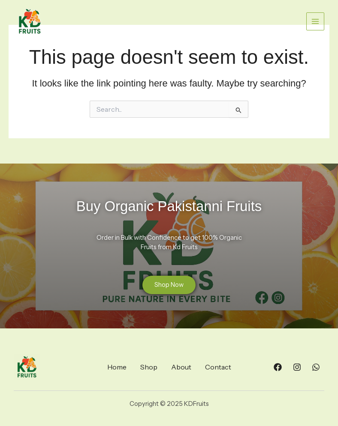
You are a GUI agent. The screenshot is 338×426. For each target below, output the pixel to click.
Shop (148, 366)
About (181, 366)
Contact (218, 366)
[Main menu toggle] (315, 21)
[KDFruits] (30, 21)
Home (117, 366)
